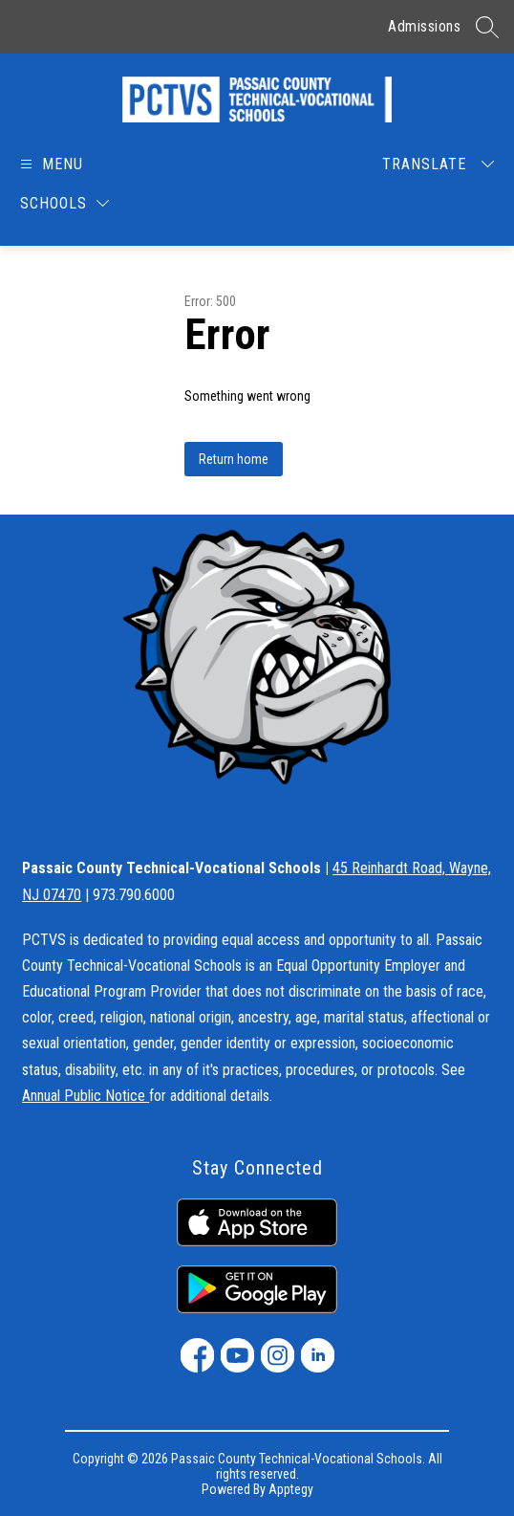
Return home (233, 459)
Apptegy (290, 1489)
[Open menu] (50, 164)
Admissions (424, 26)
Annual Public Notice (85, 1096)
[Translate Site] (438, 164)
